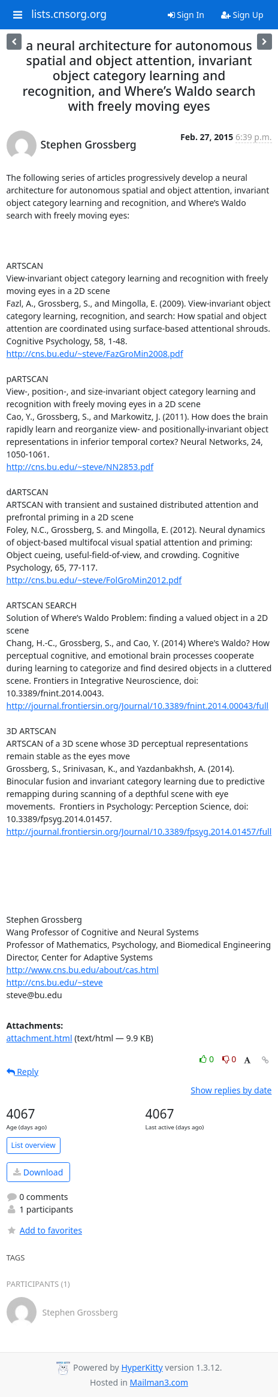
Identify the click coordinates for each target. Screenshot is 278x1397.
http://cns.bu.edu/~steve (55, 982)
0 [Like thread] (208, 1059)
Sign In (186, 14)
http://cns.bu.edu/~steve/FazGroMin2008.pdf (95, 353)
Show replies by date (231, 1090)
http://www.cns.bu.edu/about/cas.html (83, 969)
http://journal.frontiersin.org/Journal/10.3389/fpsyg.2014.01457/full (139, 831)
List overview (33, 1145)
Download (38, 1172)
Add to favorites (44, 1230)
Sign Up (242, 14)
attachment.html (39, 1038)
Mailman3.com (159, 1382)
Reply (23, 1071)
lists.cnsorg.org (69, 14)
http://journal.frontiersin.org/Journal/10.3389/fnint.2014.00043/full (138, 705)
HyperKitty (141, 1367)
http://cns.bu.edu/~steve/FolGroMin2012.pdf (94, 580)
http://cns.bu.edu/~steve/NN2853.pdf (80, 466)
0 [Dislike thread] (229, 1059)
